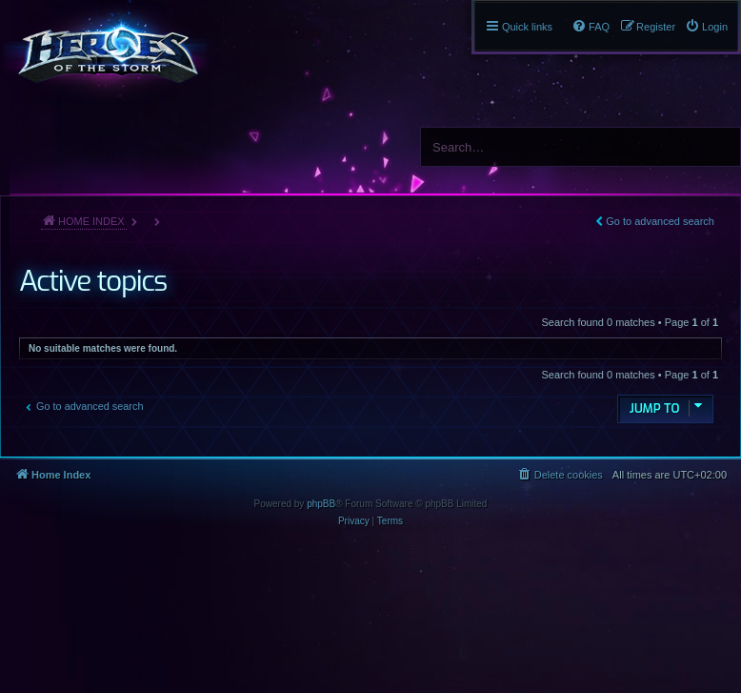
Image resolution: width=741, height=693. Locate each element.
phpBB (321, 504)
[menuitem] (706, 26)
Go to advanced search (660, 221)
